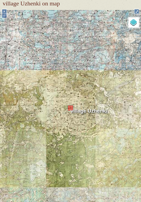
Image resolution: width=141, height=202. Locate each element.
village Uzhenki (88, 111)
